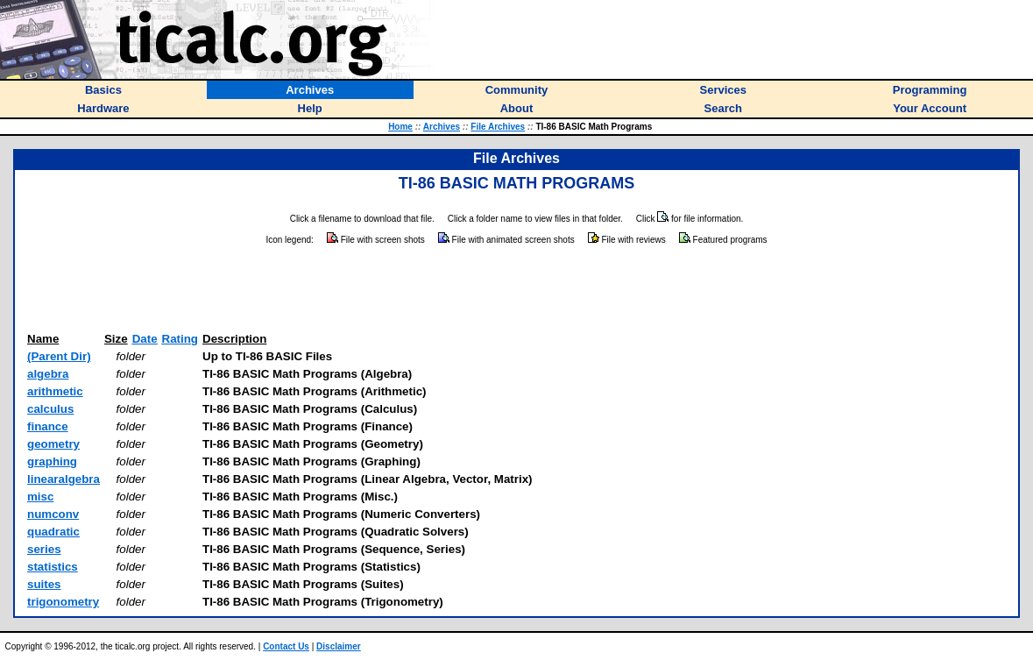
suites (44, 584)
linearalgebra (63, 479)
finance (47, 426)
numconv (53, 514)
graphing (52, 461)
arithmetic (55, 391)
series (44, 549)
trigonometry (63, 601)
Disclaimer (338, 646)
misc (40, 496)
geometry (53, 444)
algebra (47, 373)
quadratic (53, 531)
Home (400, 126)
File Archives (498, 126)
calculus (50, 408)
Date (145, 338)
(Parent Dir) (59, 356)
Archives (441, 126)
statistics (52, 566)
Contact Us (286, 646)
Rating (180, 338)
